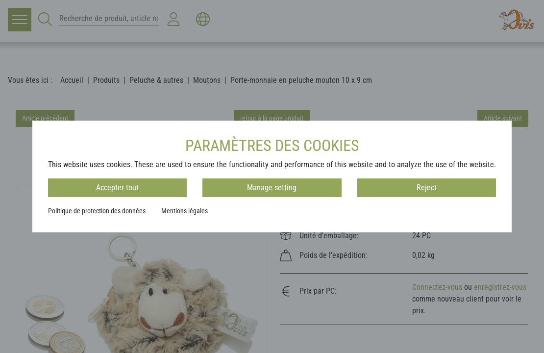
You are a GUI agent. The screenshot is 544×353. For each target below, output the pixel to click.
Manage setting (272, 187)
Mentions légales (184, 211)
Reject (427, 187)
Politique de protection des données (97, 211)
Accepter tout (117, 187)
